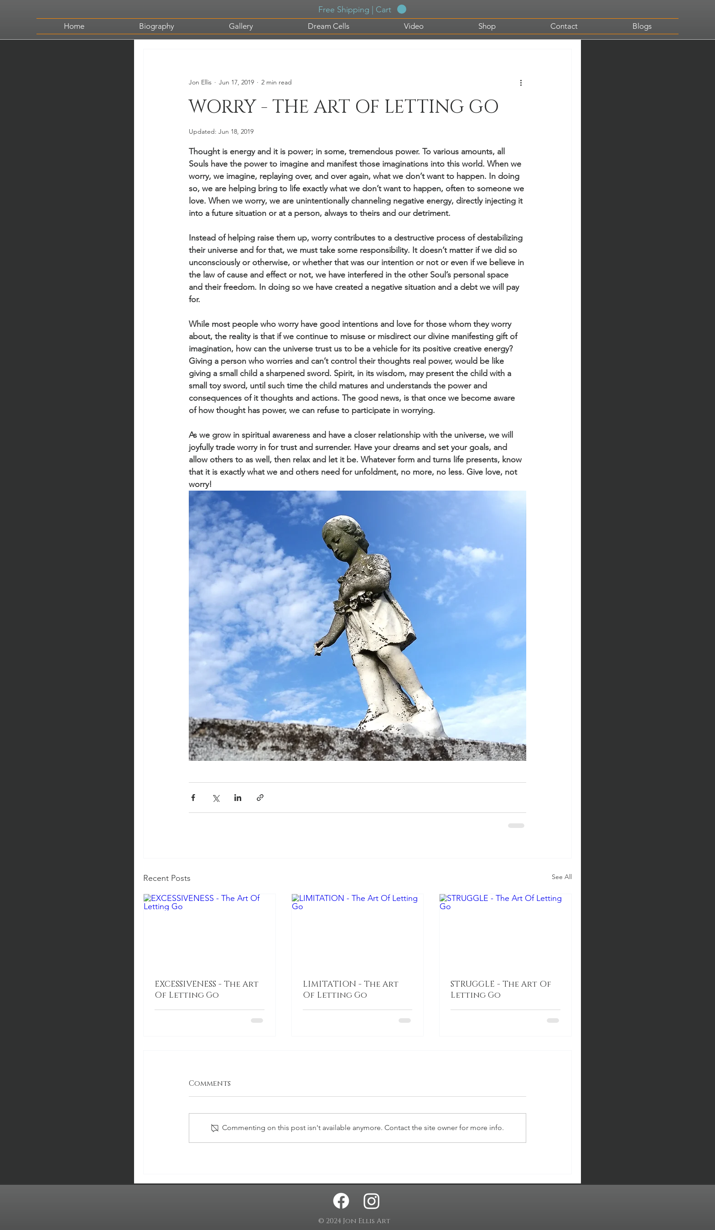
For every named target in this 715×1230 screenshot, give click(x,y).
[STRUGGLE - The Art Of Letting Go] (505, 931)
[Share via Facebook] (193, 797)
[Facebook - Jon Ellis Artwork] (341, 1200)
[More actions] (520, 82)
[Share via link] (260, 797)
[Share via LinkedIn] (237, 797)
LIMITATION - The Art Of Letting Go (351, 990)
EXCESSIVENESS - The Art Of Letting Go (207, 990)
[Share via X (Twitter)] (215, 797)
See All (562, 877)
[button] (362, 9)
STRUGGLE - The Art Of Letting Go (501, 990)
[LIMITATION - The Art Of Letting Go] (358, 931)
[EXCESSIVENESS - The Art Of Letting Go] (209, 931)
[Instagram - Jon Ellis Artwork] (371, 1200)
